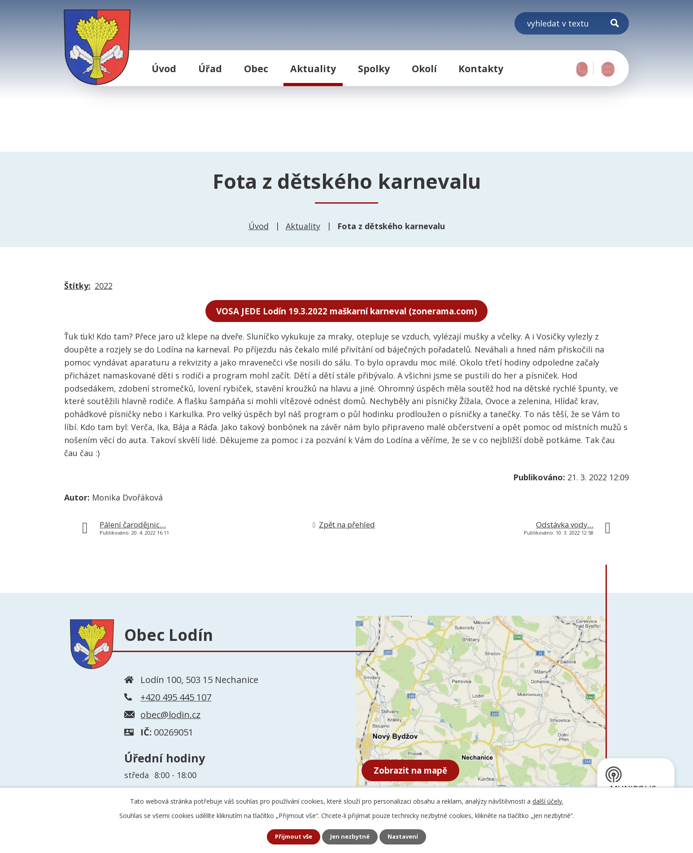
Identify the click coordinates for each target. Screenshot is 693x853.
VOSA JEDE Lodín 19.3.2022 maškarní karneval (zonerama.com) (346, 311)
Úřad (210, 68)
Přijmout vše (290, 836)
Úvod (164, 68)
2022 (104, 285)
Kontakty (480, 68)
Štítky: (77, 285)
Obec (256, 68)
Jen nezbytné (350, 836)
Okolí (424, 68)
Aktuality (313, 68)
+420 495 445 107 (175, 698)
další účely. (547, 800)
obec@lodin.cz (170, 716)
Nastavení (406, 836)
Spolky (374, 68)
